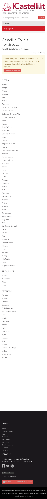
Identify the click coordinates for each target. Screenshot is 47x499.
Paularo (4, 189)
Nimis (4, 170)
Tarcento (5, 229)
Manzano (5, 153)
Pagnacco (5, 179)
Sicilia (3, 341)
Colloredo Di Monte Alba (11, 114)
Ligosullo (5, 140)
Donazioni (24, 13)
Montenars (5, 163)
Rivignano (5, 219)
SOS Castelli (5, 442)
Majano (4, 147)
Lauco (4, 137)
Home (6, 23)
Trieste (4, 282)
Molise (4, 328)
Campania (5, 304)
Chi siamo (5, 447)
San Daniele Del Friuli (9, 226)
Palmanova (5, 183)
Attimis (4, 90)
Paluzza (4, 186)
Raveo (4, 209)
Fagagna (4, 123)
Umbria (4, 351)
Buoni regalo (5, 439)
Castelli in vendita (7, 445)
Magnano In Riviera (8, 143)
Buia (3, 97)
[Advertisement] (23, 387)
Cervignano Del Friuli (9, 107)
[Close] (43, 58)
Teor (3, 236)
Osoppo (5, 173)
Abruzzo (5, 295)
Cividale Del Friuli (8, 110)
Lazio (4, 314)
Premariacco (6, 196)
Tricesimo (5, 245)
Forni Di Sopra (7, 127)
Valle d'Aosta (6, 354)
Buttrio (4, 100)
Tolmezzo (5, 239)
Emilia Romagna (7, 308)
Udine (4, 249)
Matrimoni (5, 437)
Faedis (4, 120)
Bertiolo (5, 94)
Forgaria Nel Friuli (8, 265)
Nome (42, 52)
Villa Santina (6, 259)
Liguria (4, 318)
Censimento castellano (12, 70)
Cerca (42, 17)
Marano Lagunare (8, 156)
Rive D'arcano (7, 216)
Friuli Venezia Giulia (9, 311)
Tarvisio (4, 232)
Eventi (3, 434)
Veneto (4, 357)
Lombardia (5, 321)
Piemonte (5, 331)
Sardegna (5, 337)
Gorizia (4, 275)
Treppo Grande (7, 242)
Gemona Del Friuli (8, 133)
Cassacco (5, 104)
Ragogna (5, 206)
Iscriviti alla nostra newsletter (17, 482)
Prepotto (5, 199)
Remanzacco (6, 212)
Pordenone (6, 278)
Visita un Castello (7, 431)
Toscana (5, 344)
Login (4, 13)
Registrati (12, 13)
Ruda (3, 222)
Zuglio (4, 262)
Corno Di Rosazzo (8, 117)
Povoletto (5, 193)
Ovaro (4, 176)
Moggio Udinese (7, 160)
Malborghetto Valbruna (10, 150)
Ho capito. (29, 496)
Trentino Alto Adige (9, 347)
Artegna (5, 87)
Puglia (4, 334)
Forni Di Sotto (7, 130)
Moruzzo (5, 166)
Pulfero (4, 203)
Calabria (5, 301)
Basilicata (5, 298)
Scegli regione (8, 28)
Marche (4, 324)
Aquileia (4, 84)
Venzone (5, 252)
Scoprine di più (22, 496)
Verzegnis (5, 255)
